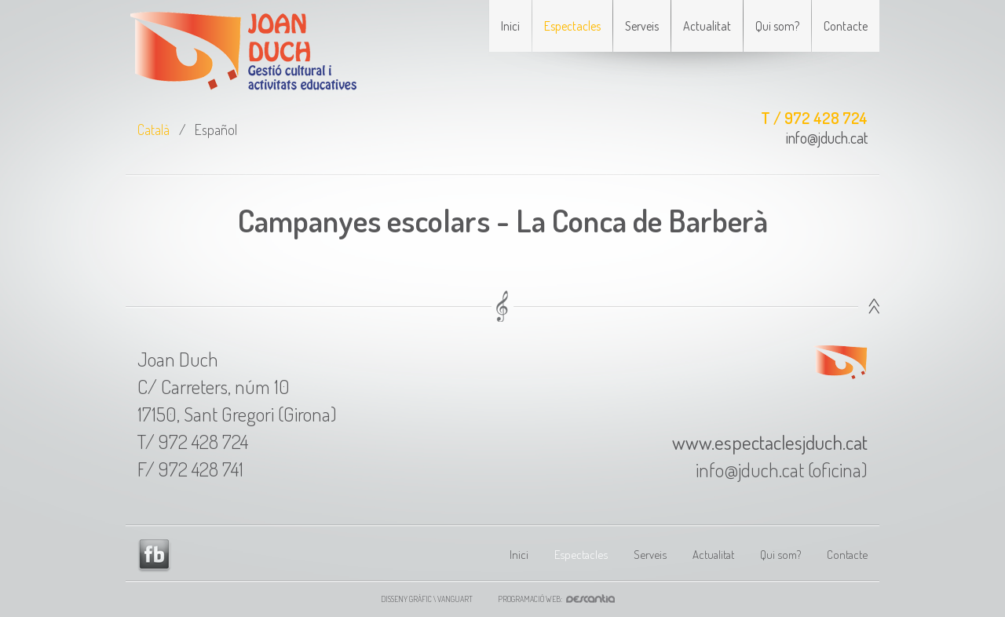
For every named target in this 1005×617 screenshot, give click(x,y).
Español (216, 129)
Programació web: (561, 599)
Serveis (642, 26)
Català (153, 129)
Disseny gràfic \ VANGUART (427, 599)
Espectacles (572, 26)
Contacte (846, 26)
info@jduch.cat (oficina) (782, 469)
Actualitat (707, 26)
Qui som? (777, 26)
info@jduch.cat (827, 137)
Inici (510, 26)
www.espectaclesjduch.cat (770, 442)
